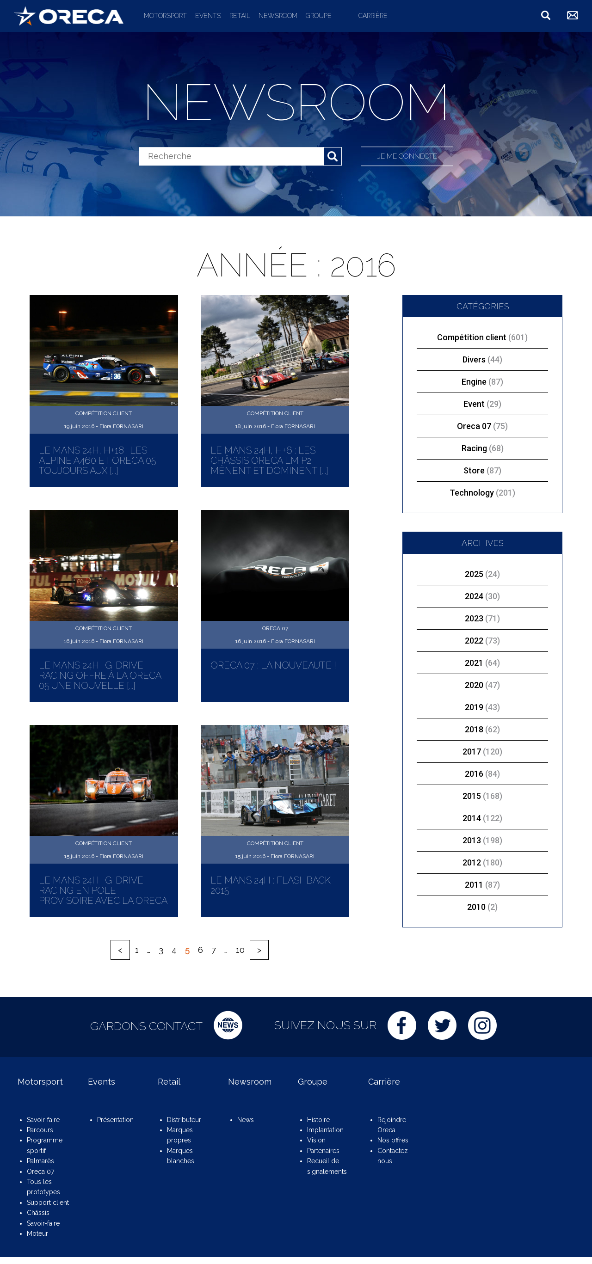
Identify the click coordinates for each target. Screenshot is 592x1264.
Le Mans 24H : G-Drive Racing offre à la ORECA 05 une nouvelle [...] (100, 675)
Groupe (319, 15)
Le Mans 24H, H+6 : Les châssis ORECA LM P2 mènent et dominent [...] (269, 460)
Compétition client (482, 337)
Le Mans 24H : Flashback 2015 (270, 885)
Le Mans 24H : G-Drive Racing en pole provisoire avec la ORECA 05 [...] (103, 895)
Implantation (325, 1130)
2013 (471, 840)
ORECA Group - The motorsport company (68, 16)
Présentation (115, 1119)
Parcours (40, 1130)
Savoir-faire (43, 1119)
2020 (474, 685)
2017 (471, 751)
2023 (474, 618)
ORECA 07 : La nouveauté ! (273, 665)
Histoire (318, 1119)
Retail (239, 15)
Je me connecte (408, 156)
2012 (471, 862)
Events (208, 15)
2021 (474, 663)
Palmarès (40, 1161)
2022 (474, 640)
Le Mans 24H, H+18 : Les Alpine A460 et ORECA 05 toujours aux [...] (97, 460)
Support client (48, 1202)
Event (482, 404)
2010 (476, 907)
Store (482, 470)
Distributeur (184, 1119)
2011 (474, 885)
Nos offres (392, 1140)
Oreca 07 (482, 426)
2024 (474, 596)
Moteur (37, 1233)
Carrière (373, 15)
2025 (474, 574)
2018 (474, 729)
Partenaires (323, 1150)
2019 (474, 707)
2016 (474, 774)
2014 (471, 818)
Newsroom (278, 15)
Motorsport (165, 15)
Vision (316, 1140)
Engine (482, 382)
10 (240, 950)
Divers (482, 359)
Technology (482, 492)
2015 (471, 796)
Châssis (38, 1212)
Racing (483, 448)
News (245, 1119)
